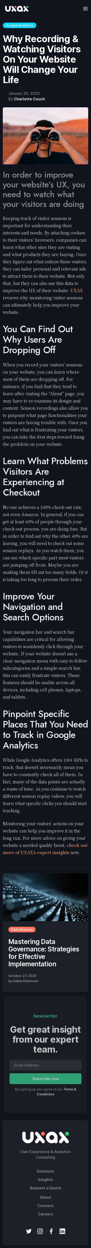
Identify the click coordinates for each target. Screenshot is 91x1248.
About (45, 1197)
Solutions (45, 1171)
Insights (45, 1179)
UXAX (77, 290)
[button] (84, 8)
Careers (45, 1214)
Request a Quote (45, 1188)
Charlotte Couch (29, 99)
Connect (45, 1205)
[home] (15, 9)
